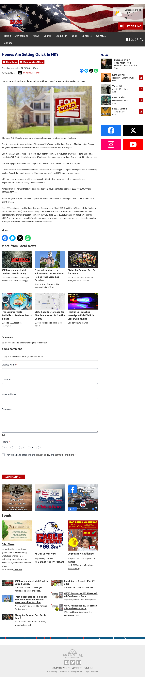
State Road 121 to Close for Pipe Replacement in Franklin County (50, 306)
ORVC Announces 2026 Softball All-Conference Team (80, 607)
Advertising (21, 35)
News (36, 35)
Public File (88, 668)
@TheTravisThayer (29, 72)
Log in (6, 357)
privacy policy (43, 454)
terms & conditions (64, 454)
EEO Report (77, 668)
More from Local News (33, 62)
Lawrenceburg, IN (133, 10)
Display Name (9, 364)
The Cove (17, 569)
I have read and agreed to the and (40, 454)
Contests (87, 35)
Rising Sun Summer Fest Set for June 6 (83, 263)
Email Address (9, 394)
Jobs (74, 35)
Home (7, 35)
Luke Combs (118, 97)
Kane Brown (118, 74)
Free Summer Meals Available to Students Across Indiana (17, 306)
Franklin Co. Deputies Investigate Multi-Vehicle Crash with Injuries (83, 306)
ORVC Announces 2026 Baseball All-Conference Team (80, 594)
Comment (7, 409)
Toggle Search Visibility (141, 39)
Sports (47, 35)
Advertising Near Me (62, 668)
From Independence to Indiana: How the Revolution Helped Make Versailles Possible (50, 266)
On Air (99, 35)
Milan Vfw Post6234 (55, 562)
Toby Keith (119, 62)
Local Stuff (61, 35)
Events (7, 515)
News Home (11, 62)
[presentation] (23, 465)
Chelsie (118, 60)
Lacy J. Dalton (119, 108)
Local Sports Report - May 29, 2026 (79, 582)
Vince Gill (117, 86)
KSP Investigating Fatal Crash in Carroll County (17, 263)
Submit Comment (13, 477)
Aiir (81, 671)
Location (7, 379)
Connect (8, 42)
